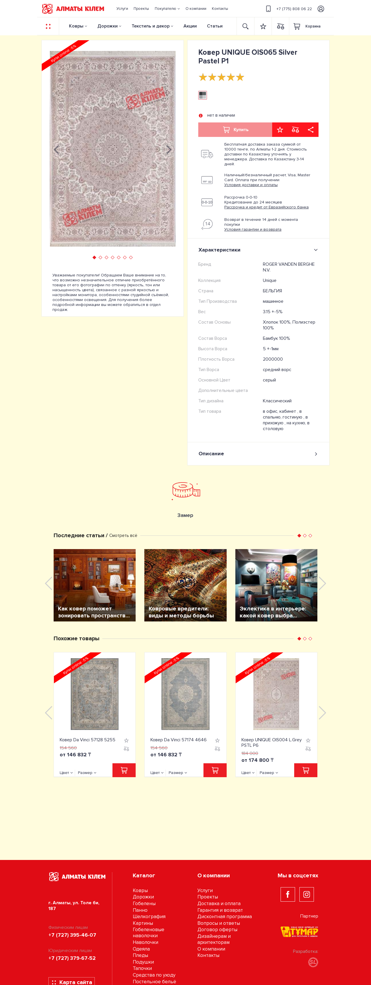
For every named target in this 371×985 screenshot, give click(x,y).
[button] (167, 8)
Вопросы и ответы (218, 923)
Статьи (215, 26)
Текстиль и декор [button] (151, 26)
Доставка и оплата (219, 903)
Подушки (143, 962)
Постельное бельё (154, 982)
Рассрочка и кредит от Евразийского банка (266, 207)
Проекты (207, 897)
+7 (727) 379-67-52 (72, 958)
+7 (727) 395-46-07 (72, 935)
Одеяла (141, 949)
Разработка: (305, 958)
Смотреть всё (123, 535)
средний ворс (277, 370)
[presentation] (56, 149)
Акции (190, 26)
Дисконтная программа (224, 917)
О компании (211, 949)
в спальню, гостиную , (284, 414)
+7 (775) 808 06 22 (288, 8)
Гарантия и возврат (220, 910)
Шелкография (149, 917)
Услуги (205, 890)
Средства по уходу (154, 975)
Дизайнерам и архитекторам (214, 939)
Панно (140, 910)
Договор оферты (217, 930)
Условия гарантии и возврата (252, 229)
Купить (235, 129)
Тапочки (142, 968)
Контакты (208, 955)
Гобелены (144, 903)
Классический (277, 401)
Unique (270, 280)
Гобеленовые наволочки (148, 933)
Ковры (76, 26)
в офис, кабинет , (281, 411)
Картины (143, 923)
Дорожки (107, 26)
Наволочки (145, 942)
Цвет (64, 772)
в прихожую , (285, 420)
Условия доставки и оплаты (251, 184)
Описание (258, 454)
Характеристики (259, 250)
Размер (85, 772)
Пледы (140, 955)
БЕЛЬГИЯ (272, 291)
